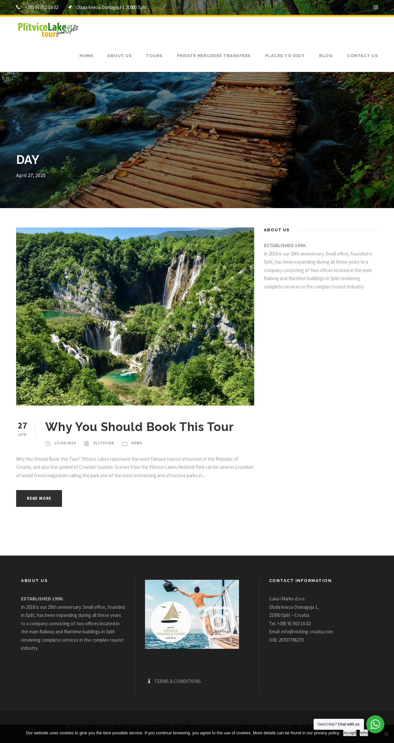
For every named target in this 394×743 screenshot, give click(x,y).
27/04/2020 (65, 443)
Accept (350, 733)
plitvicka (103, 443)
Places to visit (285, 55)
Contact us (362, 55)
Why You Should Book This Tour (139, 427)
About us (119, 55)
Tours (154, 55)
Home (86, 55)
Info (364, 733)
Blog (326, 55)
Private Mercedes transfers (214, 55)
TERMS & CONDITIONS (177, 681)
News (136, 443)
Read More (39, 498)
